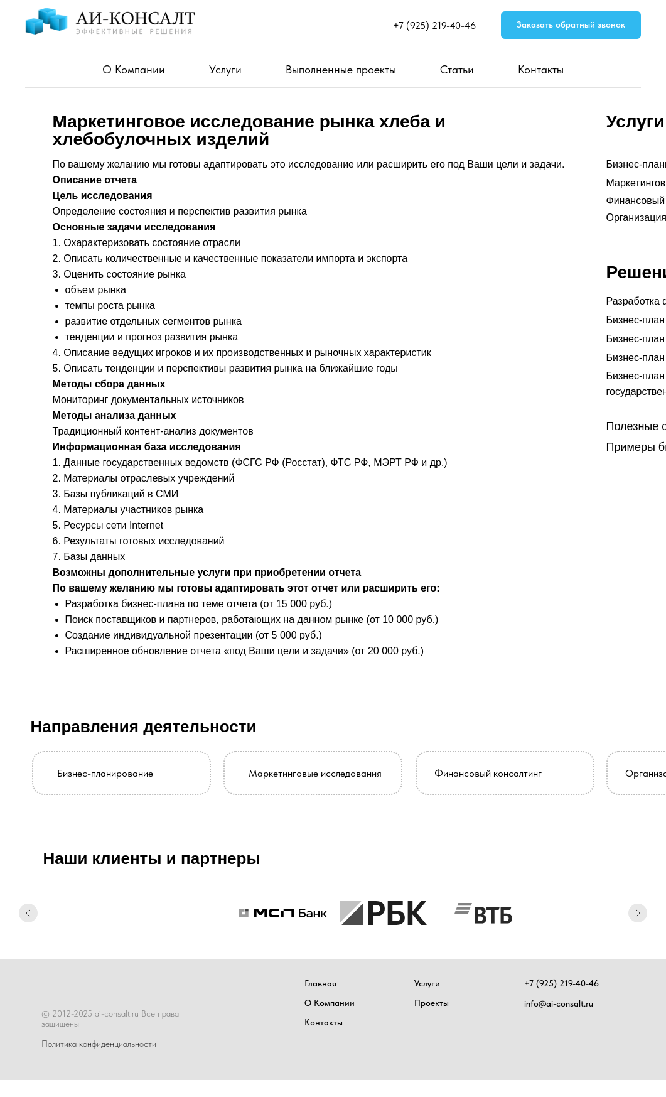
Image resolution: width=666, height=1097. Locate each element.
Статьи (457, 69)
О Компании (133, 69)
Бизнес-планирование (105, 773)
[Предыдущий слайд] (28, 913)
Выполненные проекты (341, 69)
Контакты (541, 69)
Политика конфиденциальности (98, 1044)
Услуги (225, 69)
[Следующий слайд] (637, 913)
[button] (571, 25)
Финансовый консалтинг (488, 773)
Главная (320, 983)
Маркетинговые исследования (315, 773)
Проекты (431, 1003)
